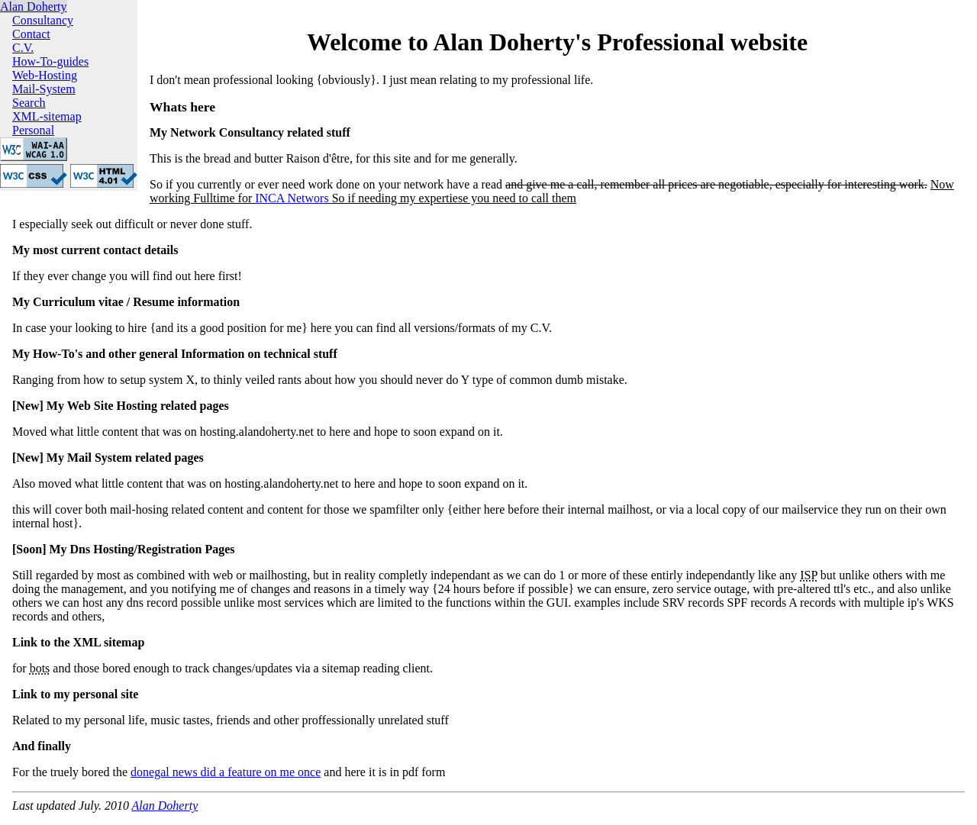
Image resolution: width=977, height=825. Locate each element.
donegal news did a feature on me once (226, 771)
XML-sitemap (47, 116)
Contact (31, 33)
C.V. (23, 47)
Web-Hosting (44, 75)
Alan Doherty (33, 6)
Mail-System (44, 88)
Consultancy (42, 20)
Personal (33, 130)
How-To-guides (50, 61)
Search (29, 102)
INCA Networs (291, 198)
